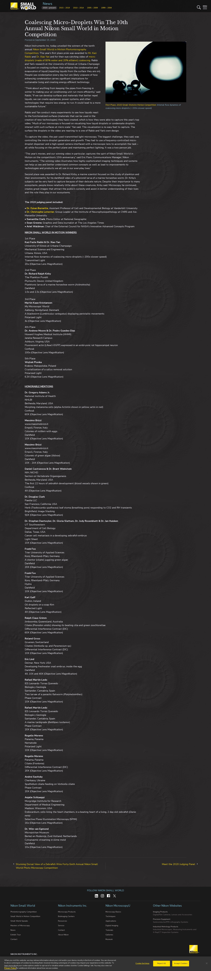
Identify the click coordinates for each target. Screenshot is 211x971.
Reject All (161, 963)
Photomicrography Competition (23, 912)
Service (61, 925)
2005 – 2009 (92, 7)
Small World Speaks (19, 921)
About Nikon (63, 934)
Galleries (109, 934)
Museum (109, 939)
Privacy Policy (10, 968)
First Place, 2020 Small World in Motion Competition (130, 104)
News (47, 3)
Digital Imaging (111, 925)
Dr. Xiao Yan (43, 56)
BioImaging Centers (66, 916)
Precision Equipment (161, 919)
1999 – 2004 (106, 7)
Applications (110, 921)
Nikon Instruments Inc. (73, 906)
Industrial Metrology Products (165, 926)
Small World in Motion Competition (25, 916)
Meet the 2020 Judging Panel (178, 864)
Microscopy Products (67, 912)
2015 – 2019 (64, 7)
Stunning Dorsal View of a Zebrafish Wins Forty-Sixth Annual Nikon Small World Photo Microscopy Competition (57, 866)
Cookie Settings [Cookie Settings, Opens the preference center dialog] (142, 963)
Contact (13, 939)
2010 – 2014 (78, 7)
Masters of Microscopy (20, 925)
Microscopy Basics (113, 912)
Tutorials (109, 930)
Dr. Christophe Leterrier (40, 211)
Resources (62, 921)
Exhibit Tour (15, 934)
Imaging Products (160, 912)
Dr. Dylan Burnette (37, 208)
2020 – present (49, 7)
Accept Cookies (180, 963)
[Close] (207, 964)
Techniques (110, 916)
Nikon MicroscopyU (117, 906)
